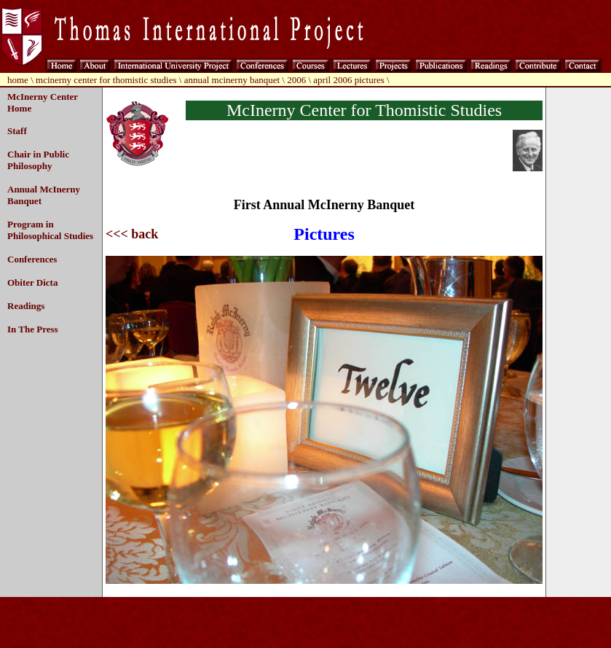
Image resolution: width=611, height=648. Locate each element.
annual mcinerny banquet (232, 79)
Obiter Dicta (32, 282)
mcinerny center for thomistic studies (106, 79)
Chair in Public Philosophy (38, 160)
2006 (296, 79)
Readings (25, 305)
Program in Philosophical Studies (50, 230)
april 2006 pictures (348, 79)
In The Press (32, 329)
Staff (17, 130)
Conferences (32, 259)
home (17, 79)
